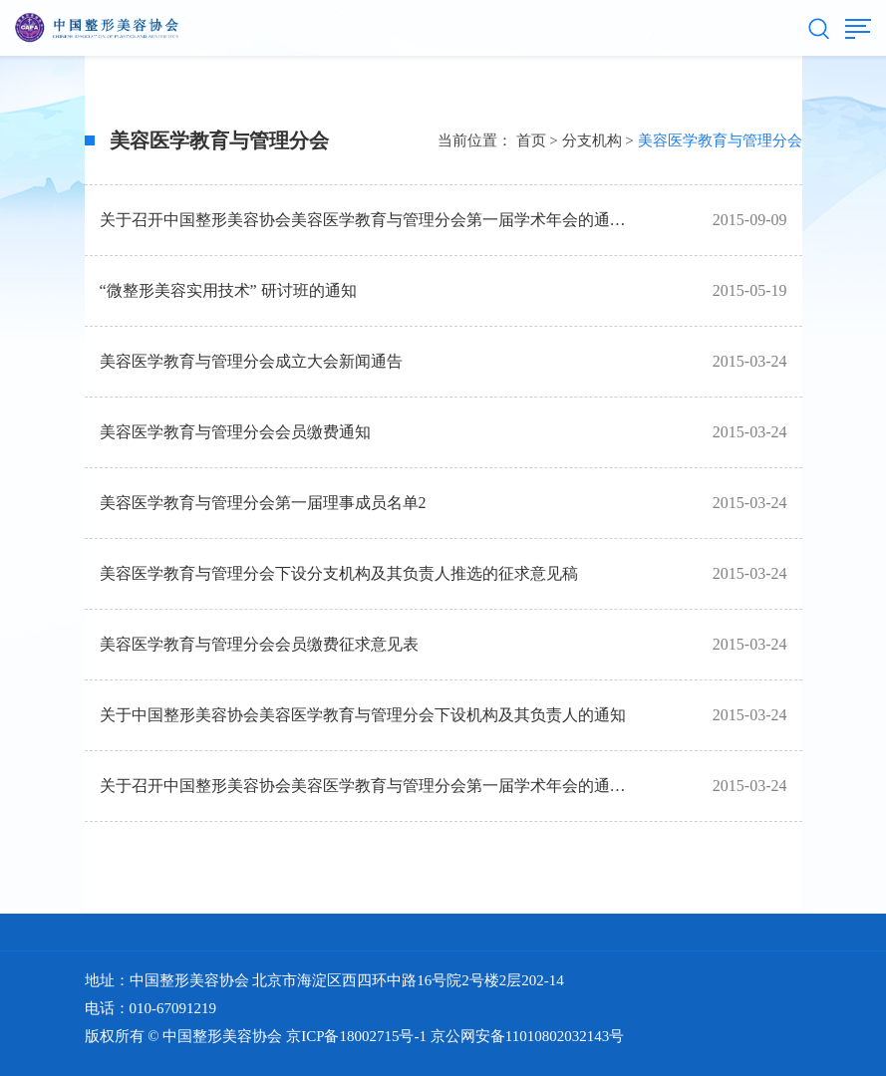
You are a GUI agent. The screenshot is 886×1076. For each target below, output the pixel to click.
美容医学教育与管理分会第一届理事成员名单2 (263, 502)
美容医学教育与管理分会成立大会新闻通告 (251, 361)
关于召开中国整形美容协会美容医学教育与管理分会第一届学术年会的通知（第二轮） (403, 219)
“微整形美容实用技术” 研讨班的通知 (228, 290)
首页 (531, 140)
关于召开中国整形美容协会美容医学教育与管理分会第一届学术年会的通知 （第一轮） (405, 785)
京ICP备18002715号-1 (356, 1036)
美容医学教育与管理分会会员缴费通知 (235, 431)
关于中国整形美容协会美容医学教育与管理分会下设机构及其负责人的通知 (363, 714)
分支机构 (592, 140)
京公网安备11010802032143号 (527, 1036)
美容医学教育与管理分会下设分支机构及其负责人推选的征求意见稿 (339, 573)
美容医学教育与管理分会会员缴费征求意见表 (259, 644)
